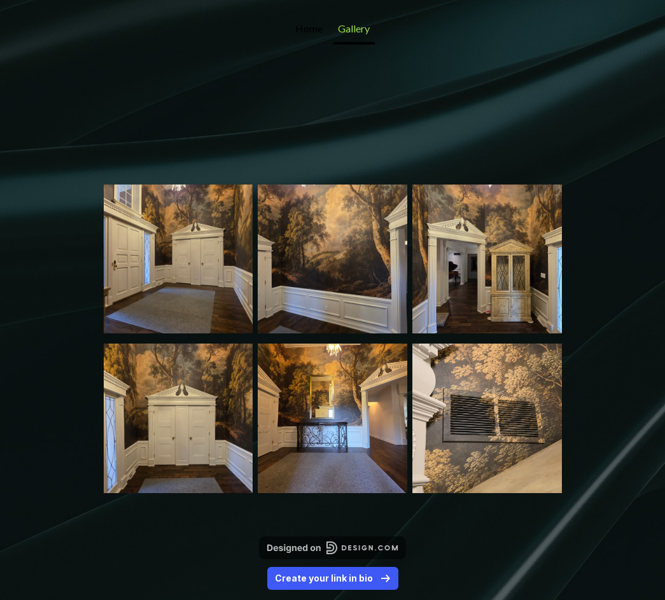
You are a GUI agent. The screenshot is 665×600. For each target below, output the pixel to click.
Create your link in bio (333, 578)
